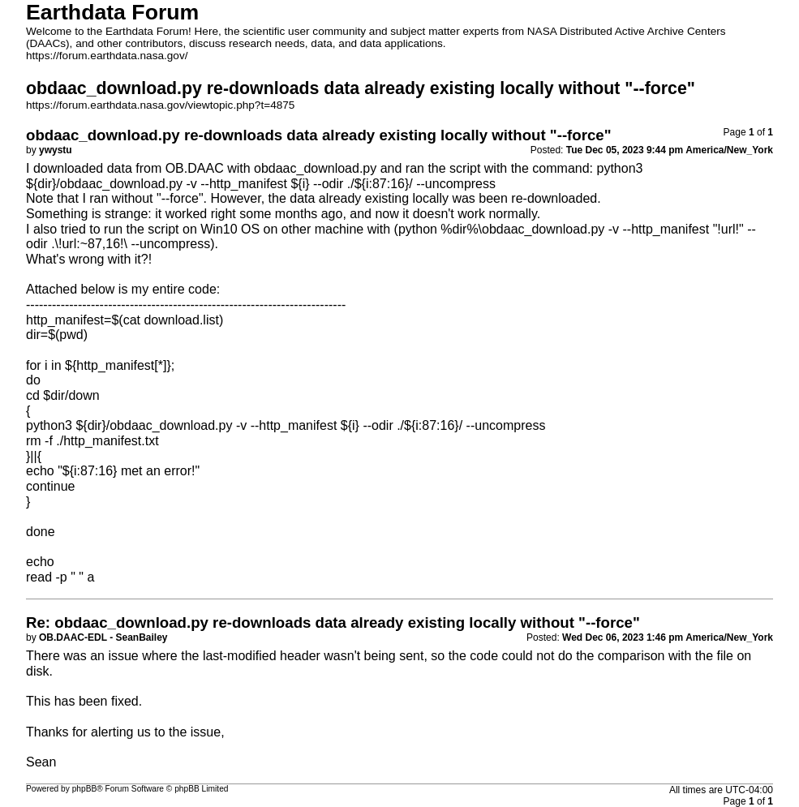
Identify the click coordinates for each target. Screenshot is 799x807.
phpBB (84, 788)
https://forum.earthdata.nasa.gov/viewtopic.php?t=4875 (160, 105)
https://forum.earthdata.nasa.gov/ (107, 55)
